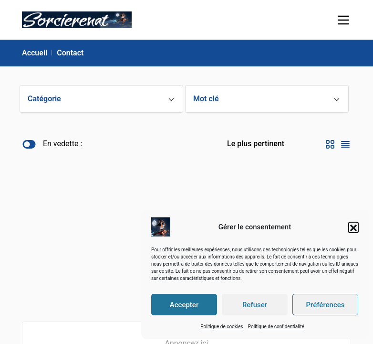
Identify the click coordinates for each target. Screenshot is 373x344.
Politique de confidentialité (276, 326)
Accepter (184, 305)
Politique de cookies (221, 326)
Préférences (325, 305)
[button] (353, 227)
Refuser (254, 305)
